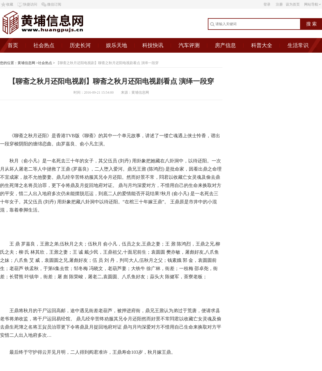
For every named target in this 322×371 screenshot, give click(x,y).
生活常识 (298, 45)
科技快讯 (152, 45)
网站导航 (311, 4)
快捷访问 (30, 4)
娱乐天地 (116, 45)
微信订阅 (54, 4)
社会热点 (43, 45)
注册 (279, 4)
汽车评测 (189, 45)
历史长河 (80, 45)
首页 (13, 45)
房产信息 (225, 45)
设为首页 (293, 4)
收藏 (9, 4)
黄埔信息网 (26, 63)
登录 (266, 4)
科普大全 (261, 45)
